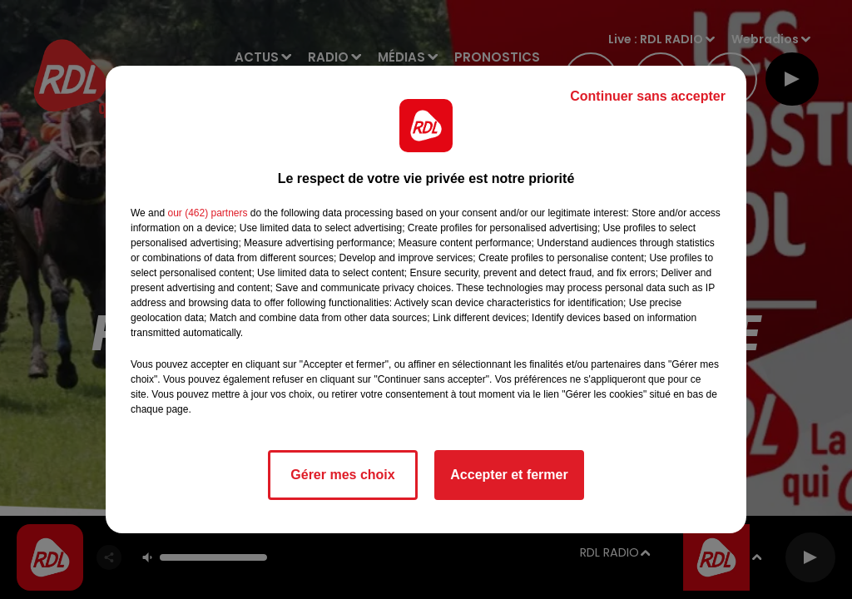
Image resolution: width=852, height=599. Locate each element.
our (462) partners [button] (207, 213)
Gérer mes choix (342, 475)
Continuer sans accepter (648, 96)
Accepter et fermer (508, 475)
